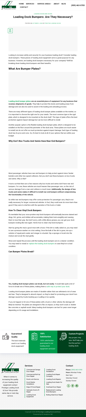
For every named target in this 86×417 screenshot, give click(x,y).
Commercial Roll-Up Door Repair (33, 375)
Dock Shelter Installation (30, 383)
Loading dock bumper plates (20, 101)
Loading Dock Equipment (31, 396)
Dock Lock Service (32, 379)
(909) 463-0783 (76, 370)
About (57, 4)
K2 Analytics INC (47, 414)
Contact (24, 7)
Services (30, 4)
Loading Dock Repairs (53, 379)
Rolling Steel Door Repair (54, 395)
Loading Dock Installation (50, 370)
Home (21, 4)
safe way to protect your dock (58, 286)
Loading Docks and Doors (43, 14)
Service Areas (44, 4)
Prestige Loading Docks (53, 23)
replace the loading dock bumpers (42, 244)
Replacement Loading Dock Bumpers (53, 391)
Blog (64, 4)
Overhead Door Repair (53, 387)
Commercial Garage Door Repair (33, 370)
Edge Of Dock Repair (33, 387)
